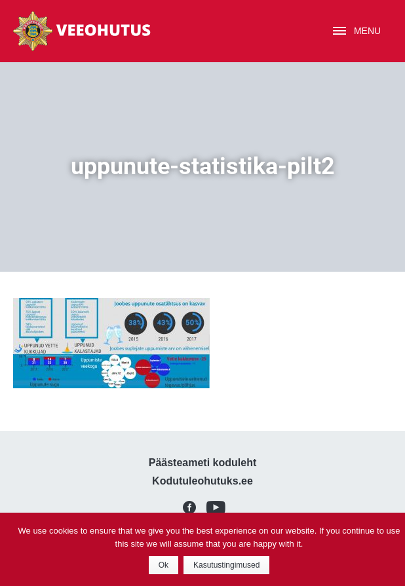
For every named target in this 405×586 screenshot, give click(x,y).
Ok (163, 565)
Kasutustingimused (226, 565)
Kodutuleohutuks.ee (202, 480)
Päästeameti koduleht (203, 462)
